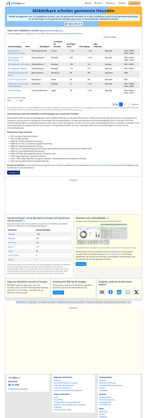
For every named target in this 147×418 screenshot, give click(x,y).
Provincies (58, 383)
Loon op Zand (13, 250)
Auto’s (56, 392)
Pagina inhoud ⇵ (74, 23)
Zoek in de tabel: (122, 37)
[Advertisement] (73, 192)
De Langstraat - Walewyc (17, 66)
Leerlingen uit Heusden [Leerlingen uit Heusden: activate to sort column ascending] (77, 42)
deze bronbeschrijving (99, 160)
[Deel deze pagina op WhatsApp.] (128, 287)
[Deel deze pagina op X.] (136, 287)
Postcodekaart (105, 400)
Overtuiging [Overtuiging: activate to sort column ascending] (113, 44)
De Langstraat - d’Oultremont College (22, 48)
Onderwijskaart (105, 397)
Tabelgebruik (14, 167)
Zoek (88, 3)
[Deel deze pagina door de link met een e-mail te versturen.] (102, 287)
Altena (10, 242)
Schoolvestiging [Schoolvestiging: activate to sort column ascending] (14, 44)
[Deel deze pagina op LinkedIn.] (119, 287)
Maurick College (14, 85)
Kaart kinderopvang (107, 395)
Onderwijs (58, 402)
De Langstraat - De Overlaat (19, 62)
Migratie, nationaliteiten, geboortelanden (70, 400)
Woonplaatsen (68, 380)
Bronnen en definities (107, 378)
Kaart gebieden (105, 392)
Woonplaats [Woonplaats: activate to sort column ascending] (62, 44)
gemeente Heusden (50, 30)
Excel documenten (114, 249)
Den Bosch (12, 238)
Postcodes (58, 380)
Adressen (57, 375)
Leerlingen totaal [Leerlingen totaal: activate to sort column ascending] (95, 42)
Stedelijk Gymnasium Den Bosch (20, 70)
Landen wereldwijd (61, 385)
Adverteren (103, 407)
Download (134, 3)
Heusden (11, 229)
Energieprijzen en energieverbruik (67, 397)
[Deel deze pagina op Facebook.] (110, 287)
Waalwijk (11, 233)
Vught (10, 246)
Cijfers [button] (98, 3)
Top (129, 297)
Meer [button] (122, 3)
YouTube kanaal (105, 414)
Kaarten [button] (110, 3)
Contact (102, 409)
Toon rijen (15, 95)
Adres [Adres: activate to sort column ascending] (42, 44)
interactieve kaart (75, 33)
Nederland (66, 383)
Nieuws (102, 383)
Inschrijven (58, 287)
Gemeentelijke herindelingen (110, 380)
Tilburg (11, 255)
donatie (18, 285)
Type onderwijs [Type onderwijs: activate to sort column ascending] (128, 44)
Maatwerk (103, 412)
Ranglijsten (103, 385)
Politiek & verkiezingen (62, 405)
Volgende (134, 99)
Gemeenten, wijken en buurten (66, 378)
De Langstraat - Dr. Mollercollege (20, 55)
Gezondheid (58, 395)
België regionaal (75, 385)
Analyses (102, 375)
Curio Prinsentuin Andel (17, 74)
